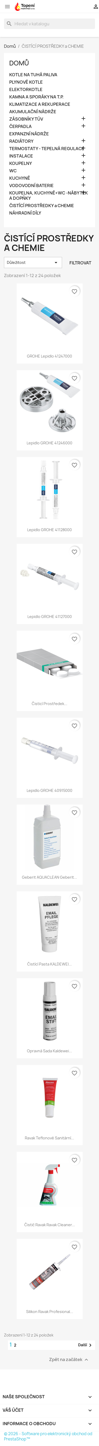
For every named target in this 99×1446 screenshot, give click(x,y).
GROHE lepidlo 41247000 (49, 356)
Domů (19, 63)
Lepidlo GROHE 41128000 (49, 529)
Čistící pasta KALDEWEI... (49, 964)
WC (13, 171)
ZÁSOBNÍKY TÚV (26, 119)
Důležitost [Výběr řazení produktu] (33, 262)
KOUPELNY (20, 163)
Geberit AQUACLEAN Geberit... (49, 877)
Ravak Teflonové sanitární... (49, 1137)
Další (85, 1345)
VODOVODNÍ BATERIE (31, 185)
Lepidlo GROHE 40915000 (49, 790)
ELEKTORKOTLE (26, 89)
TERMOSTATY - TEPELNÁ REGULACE (46, 148)
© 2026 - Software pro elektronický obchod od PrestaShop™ (48, 1436)
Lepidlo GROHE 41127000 (49, 616)
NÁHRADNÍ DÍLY (25, 213)
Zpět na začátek (69, 1359)
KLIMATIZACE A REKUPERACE (39, 104)
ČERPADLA (20, 126)
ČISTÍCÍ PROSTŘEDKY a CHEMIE (41, 205)
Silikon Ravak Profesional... (49, 1311)
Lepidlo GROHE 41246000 (49, 442)
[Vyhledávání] (49, 23)
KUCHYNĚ (19, 178)
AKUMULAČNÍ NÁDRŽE (32, 112)
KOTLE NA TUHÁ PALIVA (33, 75)
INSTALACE (21, 156)
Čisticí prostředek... (49, 703)
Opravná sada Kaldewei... (49, 1050)
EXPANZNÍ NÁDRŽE (29, 134)
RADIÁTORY (21, 141)
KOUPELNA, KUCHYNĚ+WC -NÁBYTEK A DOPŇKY (48, 195)
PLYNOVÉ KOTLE (26, 82)
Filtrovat (80, 263)
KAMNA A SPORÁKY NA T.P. (36, 97)
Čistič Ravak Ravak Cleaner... (49, 1224)
